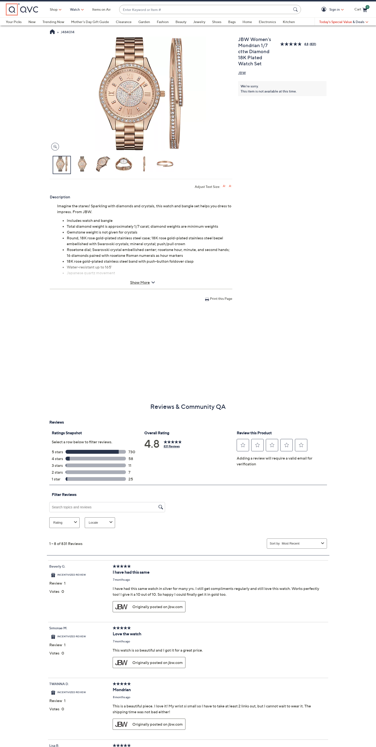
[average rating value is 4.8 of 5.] (294, 44)
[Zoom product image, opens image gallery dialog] (54, 147)
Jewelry (199, 22)
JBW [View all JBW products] (242, 73)
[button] (324, 10)
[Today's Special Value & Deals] (344, 21)
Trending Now (53, 22)
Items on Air (101, 9)
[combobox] (205, 9)
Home (247, 22)
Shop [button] (54, 9)
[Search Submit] (296, 9)
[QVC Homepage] (52, 32)
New (32, 22)
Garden (144, 22)
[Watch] (75, 9)
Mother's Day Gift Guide (90, 22)
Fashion (163, 22)
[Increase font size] (224, 186)
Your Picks (14, 22)
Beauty (180, 22)
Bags (232, 22)
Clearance (124, 22)
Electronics (267, 22)
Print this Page (221, 298)
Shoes (216, 22)
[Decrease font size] (230, 186)
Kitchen (289, 22)
